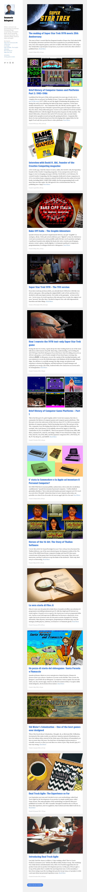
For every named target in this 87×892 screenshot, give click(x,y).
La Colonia (6, 46)
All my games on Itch (9, 56)
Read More (42, 49)
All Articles (7, 55)
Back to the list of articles (35, 885)
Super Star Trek (8, 52)
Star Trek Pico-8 (8, 50)
